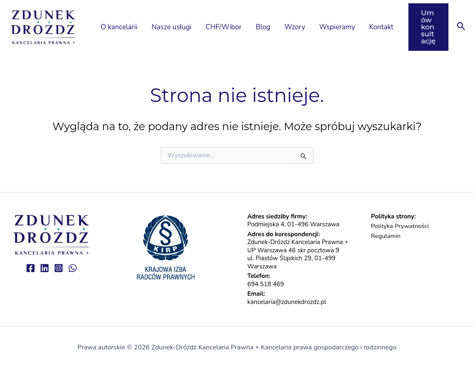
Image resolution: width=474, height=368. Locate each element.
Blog (263, 26)
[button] (428, 27)
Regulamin (386, 236)
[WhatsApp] (72, 268)
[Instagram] (58, 268)
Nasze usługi (171, 26)
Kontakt (381, 26)
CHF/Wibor (223, 26)
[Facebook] (30, 268)
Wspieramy (337, 26)
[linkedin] (44, 268)
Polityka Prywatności (400, 226)
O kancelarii (119, 26)
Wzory (294, 26)
